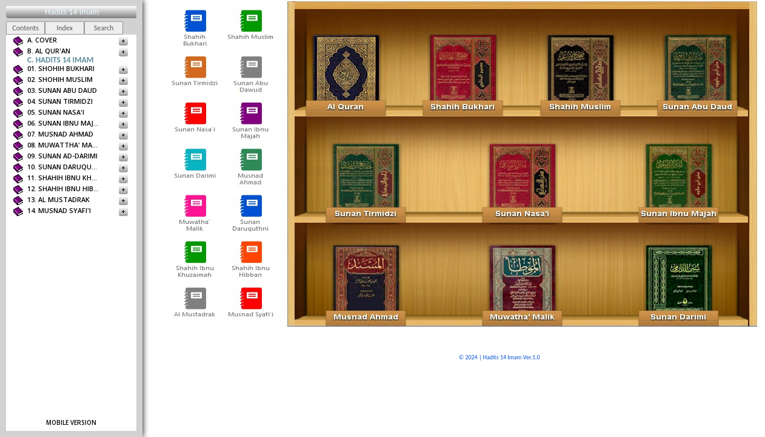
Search (104, 28)
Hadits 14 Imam (72, 12)
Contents (25, 28)
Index (64, 28)
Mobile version (71, 422)
